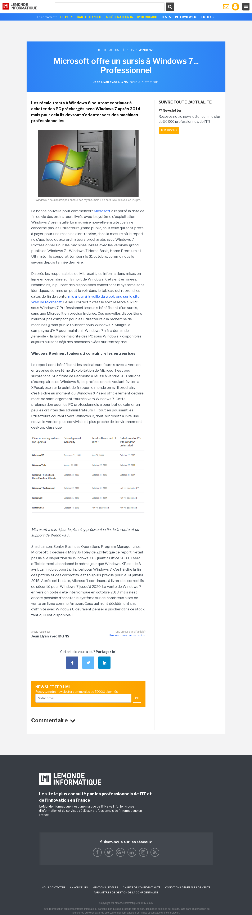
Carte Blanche (89, 17)
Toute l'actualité (111, 50)
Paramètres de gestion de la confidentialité (126, 892)
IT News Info (109, 806)
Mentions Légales (105, 887)
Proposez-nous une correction (127, 635)
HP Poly (66, 17)
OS (132, 50)
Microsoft (102, 211)
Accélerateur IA (119, 17)
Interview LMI (186, 17)
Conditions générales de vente (187, 887)
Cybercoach (147, 17)
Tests (166, 17)
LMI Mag (207, 17)
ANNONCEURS (79, 887)
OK (137, 698)
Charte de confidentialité (141, 887)
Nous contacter (53, 887)
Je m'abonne (169, 130)
